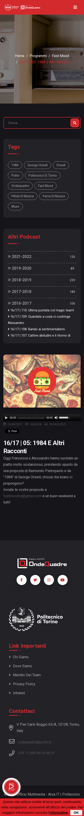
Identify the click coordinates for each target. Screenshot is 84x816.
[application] (42, 417)
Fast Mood (60, 56)
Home (19, 56)
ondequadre (20, 186)
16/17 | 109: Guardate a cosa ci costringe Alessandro (39, 320)
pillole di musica (22, 196)
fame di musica (54, 196)
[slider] (31, 418)
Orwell (60, 165)
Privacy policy (22, 684)
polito (15, 175)
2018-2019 (19, 279)
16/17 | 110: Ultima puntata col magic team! (41, 310)
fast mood (45, 186)
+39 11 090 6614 (31, 753)
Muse (15, 206)
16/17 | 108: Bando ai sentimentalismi (36, 329)
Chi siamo (19, 657)
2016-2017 (19, 303)
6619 (50, 753)
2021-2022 (19, 256)
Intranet (17, 693)
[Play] (6, 417)
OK (76, 812)
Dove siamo (20, 666)
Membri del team (25, 675)
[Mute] (56, 417)
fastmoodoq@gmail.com (22, 496)
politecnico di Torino (42, 175)
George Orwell (37, 165)
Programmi (38, 56)
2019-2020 (19, 268)
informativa (59, 812)
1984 (15, 165)
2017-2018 (19, 291)
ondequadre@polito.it (30, 741)
